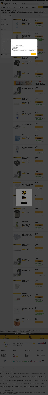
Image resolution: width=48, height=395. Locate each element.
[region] (24, 47)
